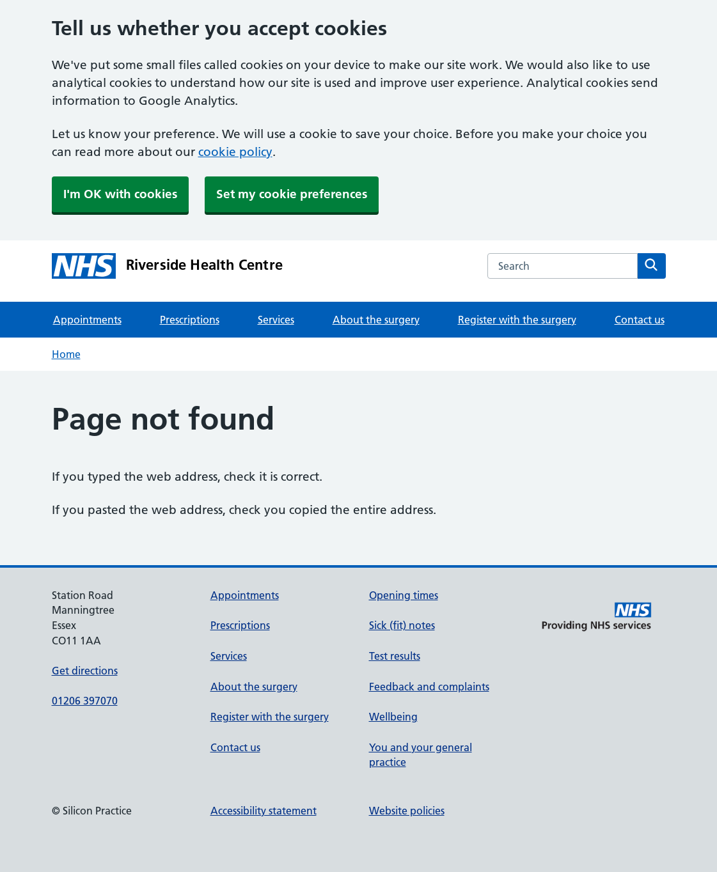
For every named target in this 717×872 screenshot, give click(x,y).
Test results (394, 656)
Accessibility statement (263, 810)
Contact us (640, 319)
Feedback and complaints (429, 686)
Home (66, 354)
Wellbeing (393, 716)
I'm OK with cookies (120, 194)
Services (276, 319)
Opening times (403, 595)
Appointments (87, 319)
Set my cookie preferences (291, 194)
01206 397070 (85, 700)
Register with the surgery (517, 319)
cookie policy (235, 151)
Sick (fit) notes (402, 625)
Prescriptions (189, 319)
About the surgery (376, 319)
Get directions (85, 670)
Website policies (407, 810)
